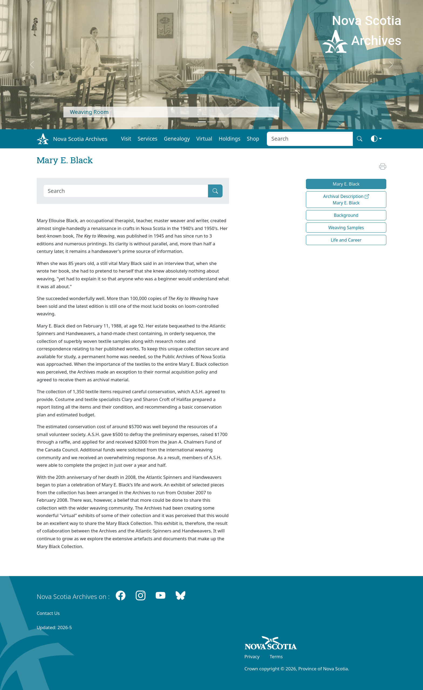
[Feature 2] (211, 122)
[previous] (31, 64)
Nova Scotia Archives (80, 138)
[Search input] (310, 139)
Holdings (229, 138)
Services (147, 138)
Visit (126, 138)
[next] (391, 64)
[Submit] (215, 190)
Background (346, 215)
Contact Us (48, 613)
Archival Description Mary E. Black (346, 199)
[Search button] (360, 139)
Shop (253, 138)
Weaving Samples (346, 228)
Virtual (204, 138)
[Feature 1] (202, 122)
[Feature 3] (221, 122)
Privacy (252, 656)
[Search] (125, 190)
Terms (276, 656)
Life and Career (346, 240)
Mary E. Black (346, 184)
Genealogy (177, 138)
